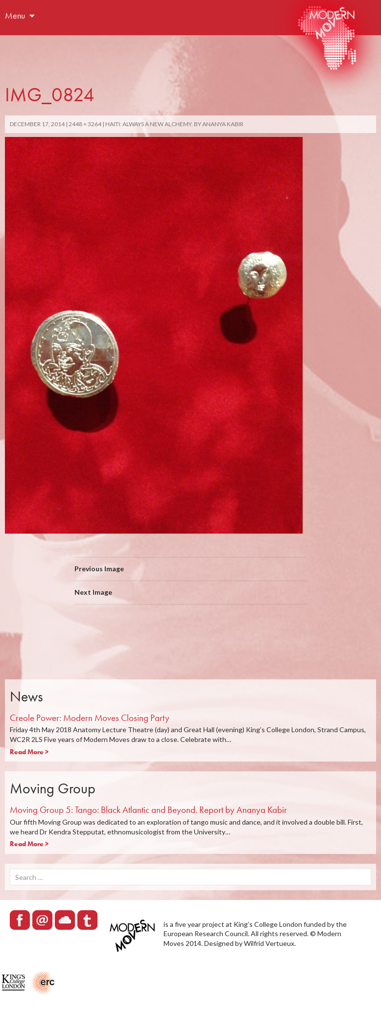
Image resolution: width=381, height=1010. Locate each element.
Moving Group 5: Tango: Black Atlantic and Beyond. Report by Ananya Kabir (148, 810)
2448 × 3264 (85, 124)
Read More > (29, 751)
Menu (15, 15)
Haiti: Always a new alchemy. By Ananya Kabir (174, 124)
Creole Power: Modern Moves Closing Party (89, 718)
